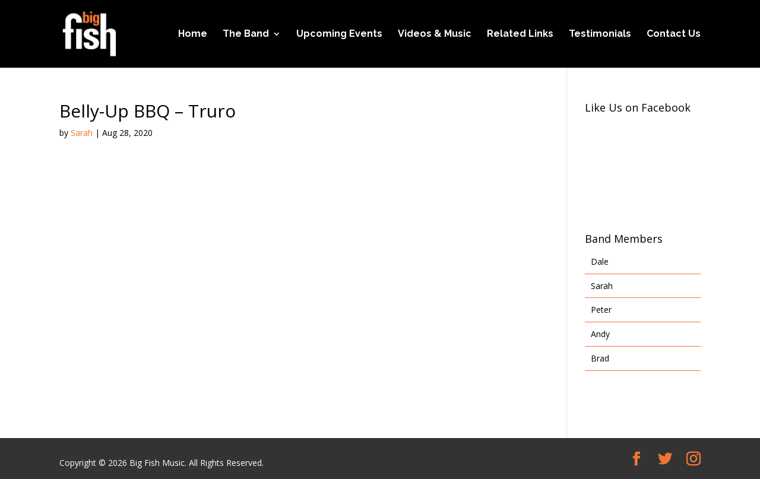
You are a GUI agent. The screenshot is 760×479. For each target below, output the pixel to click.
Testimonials (600, 34)
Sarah (82, 132)
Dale (600, 261)
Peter (601, 309)
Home (192, 34)
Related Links (520, 34)
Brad (600, 358)
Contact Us (674, 34)
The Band (246, 34)
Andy (600, 334)
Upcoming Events (339, 34)
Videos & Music (434, 34)
